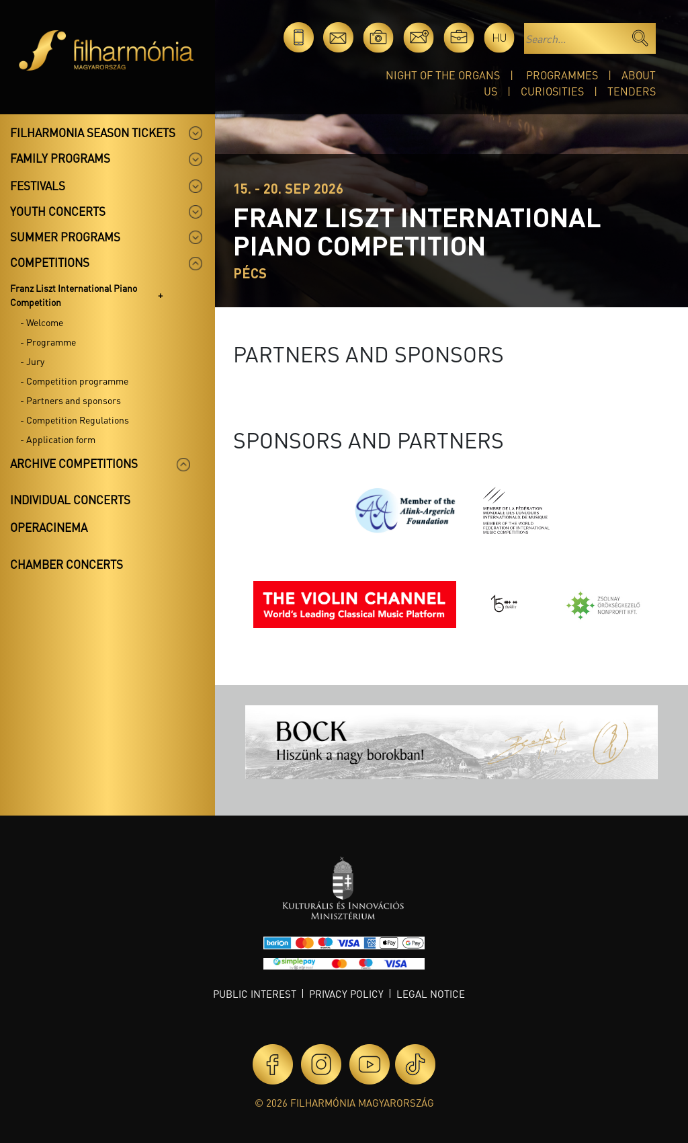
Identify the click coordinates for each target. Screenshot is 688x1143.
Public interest (254, 993)
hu (499, 37)
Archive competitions (74, 463)
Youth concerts (57, 211)
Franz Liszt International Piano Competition (73, 295)
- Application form (57, 439)
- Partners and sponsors (70, 400)
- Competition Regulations (74, 419)
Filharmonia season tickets (92, 132)
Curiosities (552, 91)
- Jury (32, 361)
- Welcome (41, 322)
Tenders (631, 91)
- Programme (48, 342)
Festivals (37, 185)
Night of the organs (443, 75)
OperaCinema (48, 527)
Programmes (562, 75)
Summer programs (65, 236)
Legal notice (430, 993)
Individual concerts (70, 499)
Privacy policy (346, 993)
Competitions (49, 262)
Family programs (60, 158)
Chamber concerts (66, 564)
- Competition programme (74, 381)
